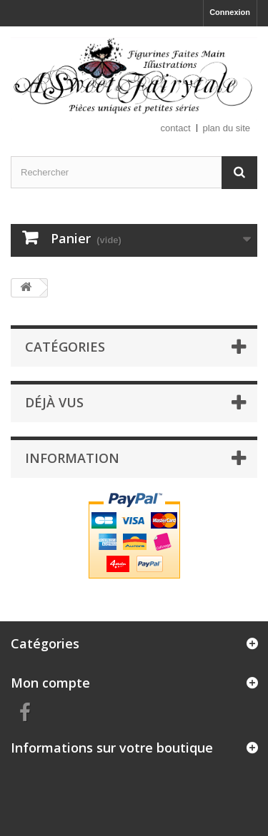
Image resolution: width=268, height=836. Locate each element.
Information (72, 458)
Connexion (229, 12)
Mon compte (50, 682)
